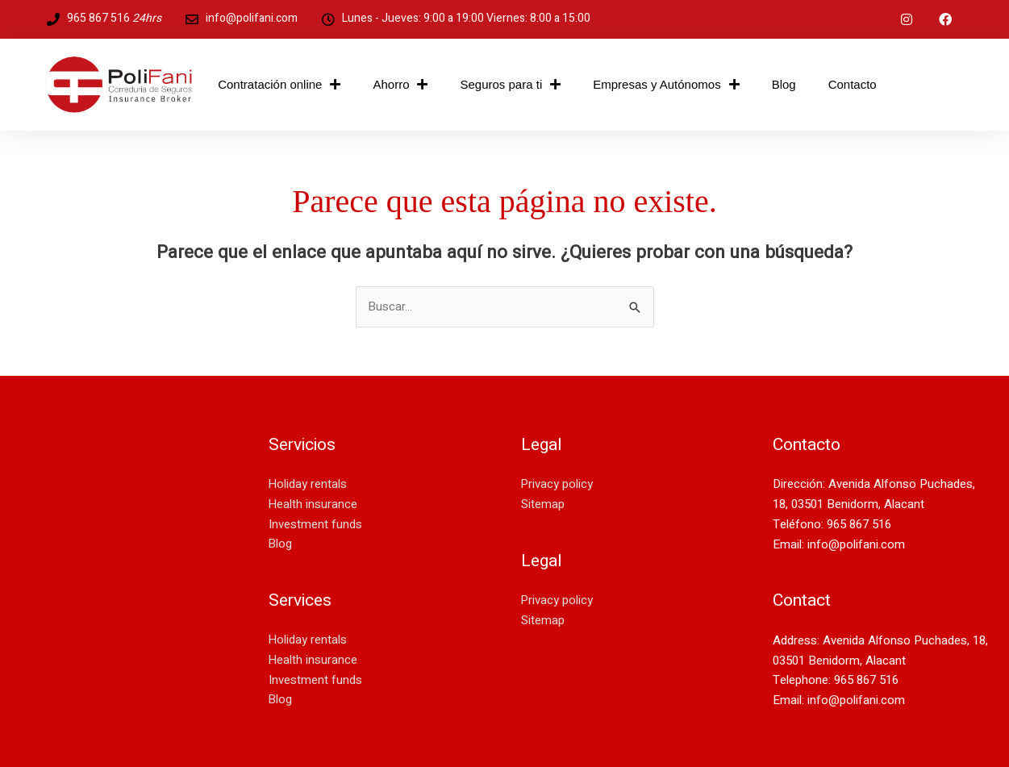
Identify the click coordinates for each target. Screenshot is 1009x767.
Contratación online (279, 85)
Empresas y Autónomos (666, 85)
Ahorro (400, 85)
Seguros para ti (510, 85)
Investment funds (315, 524)
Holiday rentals (308, 485)
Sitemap (543, 505)
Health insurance (313, 505)
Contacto (852, 84)
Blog (784, 84)
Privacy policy (557, 485)
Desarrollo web (56, 568)
